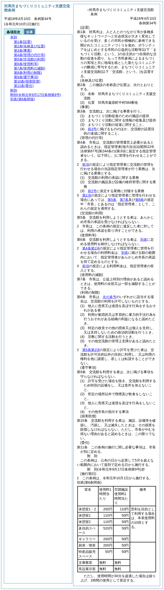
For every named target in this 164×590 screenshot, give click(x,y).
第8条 (139, 200)
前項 (85, 164)
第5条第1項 (91, 350)
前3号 (92, 129)
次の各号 (109, 297)
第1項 (86, 195)
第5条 (112, 200)
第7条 (124, 200)
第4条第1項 (91, 248)
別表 (143, 239)
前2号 (92, 191)
